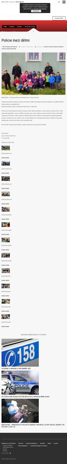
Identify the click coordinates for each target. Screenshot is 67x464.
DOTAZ (59, 18)
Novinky (19, 26)
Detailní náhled (5, 158)
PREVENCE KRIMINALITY (32, 443)
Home (5, 26)
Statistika (5, 450)
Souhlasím (36, 11)
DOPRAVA (20, 443)
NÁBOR (49, 443)
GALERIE (56, 443)
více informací (43, 8)
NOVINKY (12, 26)
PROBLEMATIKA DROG (8, 447)
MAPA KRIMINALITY (23, 446)
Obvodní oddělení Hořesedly (55, 46)
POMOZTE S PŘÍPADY (7, 445)
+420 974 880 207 (19, 2)
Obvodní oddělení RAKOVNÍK (9, 48)
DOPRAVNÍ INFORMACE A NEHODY (38, 446)
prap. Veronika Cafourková (9, 46)
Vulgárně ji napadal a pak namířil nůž (16, 369)
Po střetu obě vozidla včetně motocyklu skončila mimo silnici (25, 397)
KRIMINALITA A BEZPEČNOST (9, 443)
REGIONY (5, 449)
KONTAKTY (42, 443)
